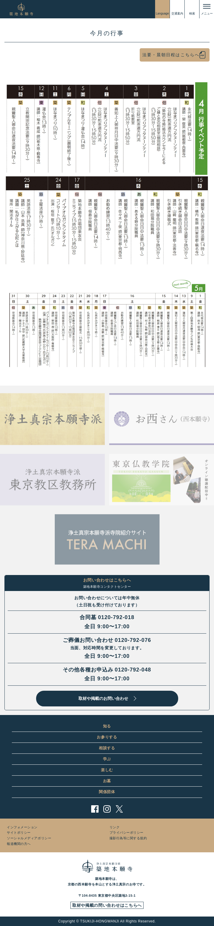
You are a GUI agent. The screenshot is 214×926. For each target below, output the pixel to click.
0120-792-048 (133, 670)
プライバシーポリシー (127, 832)
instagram (107, 809)
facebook (95, 809)
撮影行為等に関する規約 (128, 838)
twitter (119, 809)
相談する (107, 748)
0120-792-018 (116, 617)
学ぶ (107, 759)
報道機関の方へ (19, 844)
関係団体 (107, 792)
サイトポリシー (19, 832)
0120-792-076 (133, 640)
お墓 (107, 781)
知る (107, 726)
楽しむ (107, 770)
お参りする (107, 737)
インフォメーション (22, 827)
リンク (115, 827)
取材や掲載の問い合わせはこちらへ (107, 905)
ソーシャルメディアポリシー (29, 838)
